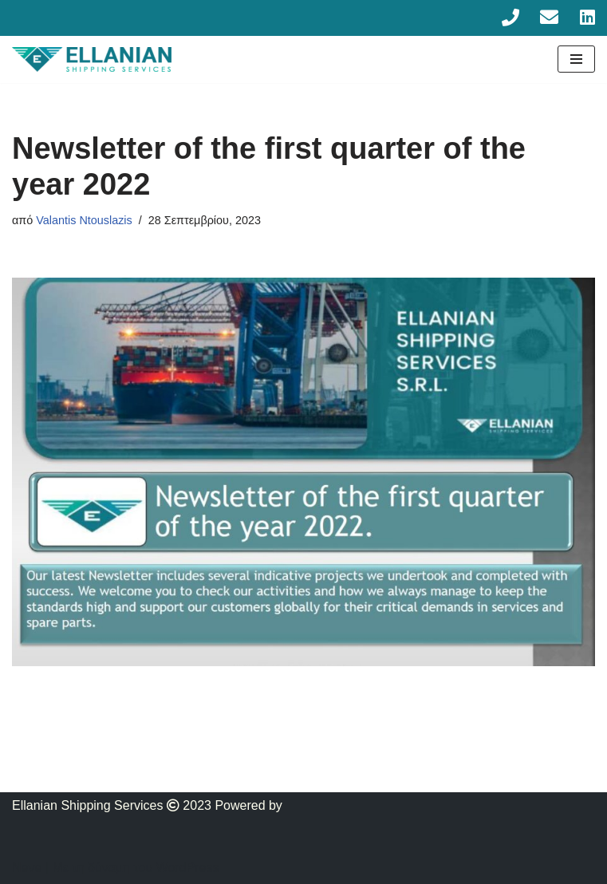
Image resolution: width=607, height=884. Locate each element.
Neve (26, 867)
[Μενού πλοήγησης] (576, 59)
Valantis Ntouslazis (84, 220)
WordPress (187, 867)
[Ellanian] (91, 59)
